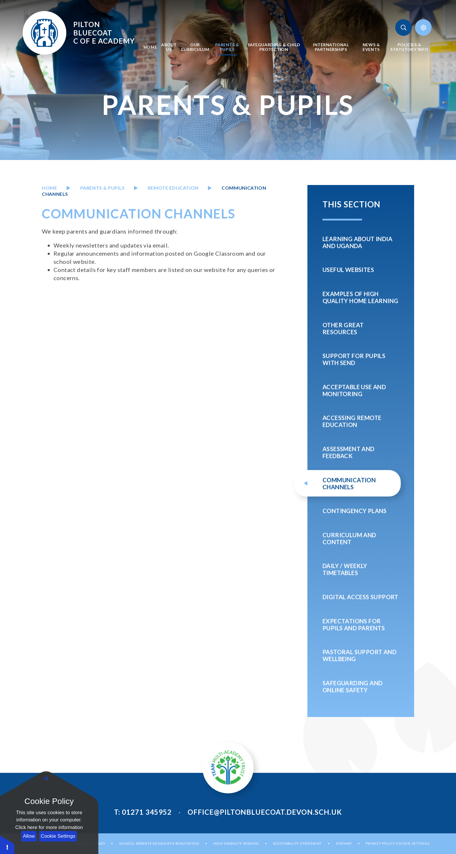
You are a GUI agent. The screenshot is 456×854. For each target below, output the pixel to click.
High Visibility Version (236, 843)
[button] (7, 844)
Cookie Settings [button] (412, 843)
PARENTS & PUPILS (102, 188)
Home (49, 188)
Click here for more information (49, 827)
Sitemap (344, 843)
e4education (186, 843)
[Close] (46, 778)
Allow (29, 836)
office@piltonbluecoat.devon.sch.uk (265, 812)
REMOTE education (173, 188)
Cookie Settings (58, 836)
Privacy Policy (380, 843)
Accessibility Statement (297, 843)
